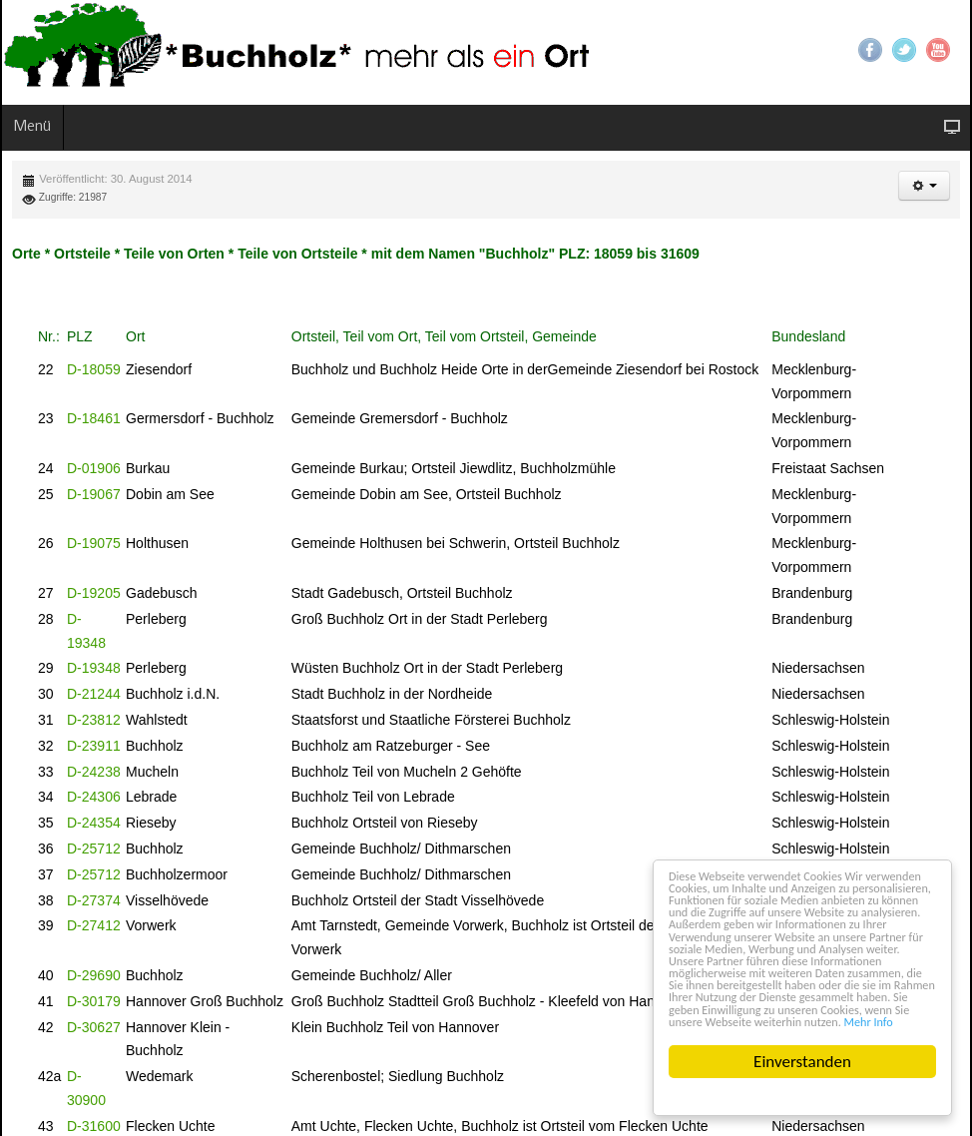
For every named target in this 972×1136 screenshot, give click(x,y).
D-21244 (94, 694)
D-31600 (94, 1126)
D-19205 (94, 593)
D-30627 (94, 1027)
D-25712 (94, 848)
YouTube (938, 50)
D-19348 (94, 668)
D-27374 (94, 900)
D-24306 (94, 797)
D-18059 (94, 369)
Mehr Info (896, 1019)
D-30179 (94, 1001)
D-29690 (94, 975)
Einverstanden (803, 1061)
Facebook (870, 50)
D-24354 (94, 823)
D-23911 (94, 746)
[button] (924, 186)
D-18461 (94, 418)
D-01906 (94, 468)
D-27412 (94, 925)
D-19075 (94, 543)
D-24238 (94, 772)
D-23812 (94, 720)
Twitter (904, 50)
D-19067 (94, 494)
